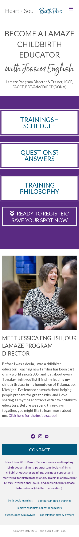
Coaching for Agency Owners (57, 514)
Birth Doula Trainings (20, 500)
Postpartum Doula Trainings (54, 500)
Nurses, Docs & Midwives (20, 514)
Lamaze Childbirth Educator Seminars (39, 507)
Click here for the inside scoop (32, 415)
